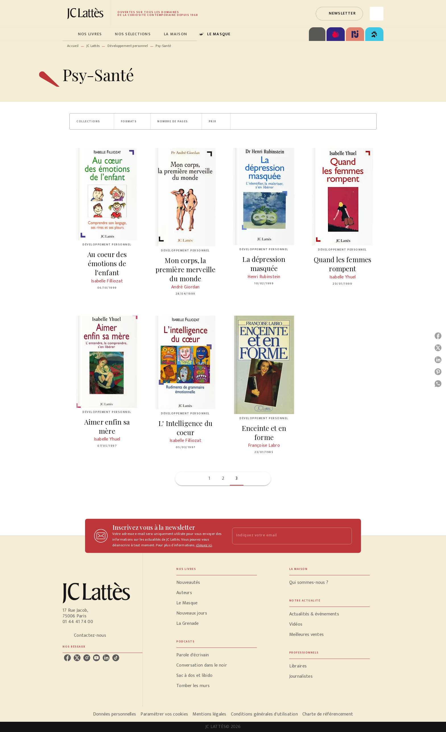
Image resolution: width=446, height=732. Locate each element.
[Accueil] (86, 13)
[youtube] (96, 658)
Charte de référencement (327, 714)
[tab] (69, 34)
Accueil (73, 46)
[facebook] (67, 658)
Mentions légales (209, 714)
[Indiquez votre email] (285, 536)
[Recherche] (376, 13)
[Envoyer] (345, 536)
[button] (339, 13)
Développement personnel (128, 46)
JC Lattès (93, 46)
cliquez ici (204, 545)
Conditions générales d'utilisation (264, 714)
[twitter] (77, 658)
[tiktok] (116, 658)
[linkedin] (106, 658)
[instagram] (87, 658)
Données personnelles (114, 714)
